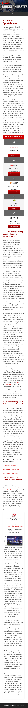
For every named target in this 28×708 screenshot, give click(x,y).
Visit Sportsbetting (13, 226)
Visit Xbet (13, 208)
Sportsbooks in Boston (9, 465)
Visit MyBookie (14, 192)
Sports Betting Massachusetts (16, 705)
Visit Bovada (14, 155)
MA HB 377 (9, 384)
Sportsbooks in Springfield (11, 469)
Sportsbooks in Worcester (10, 473)
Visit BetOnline (14, 174)
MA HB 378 (20, 382)
